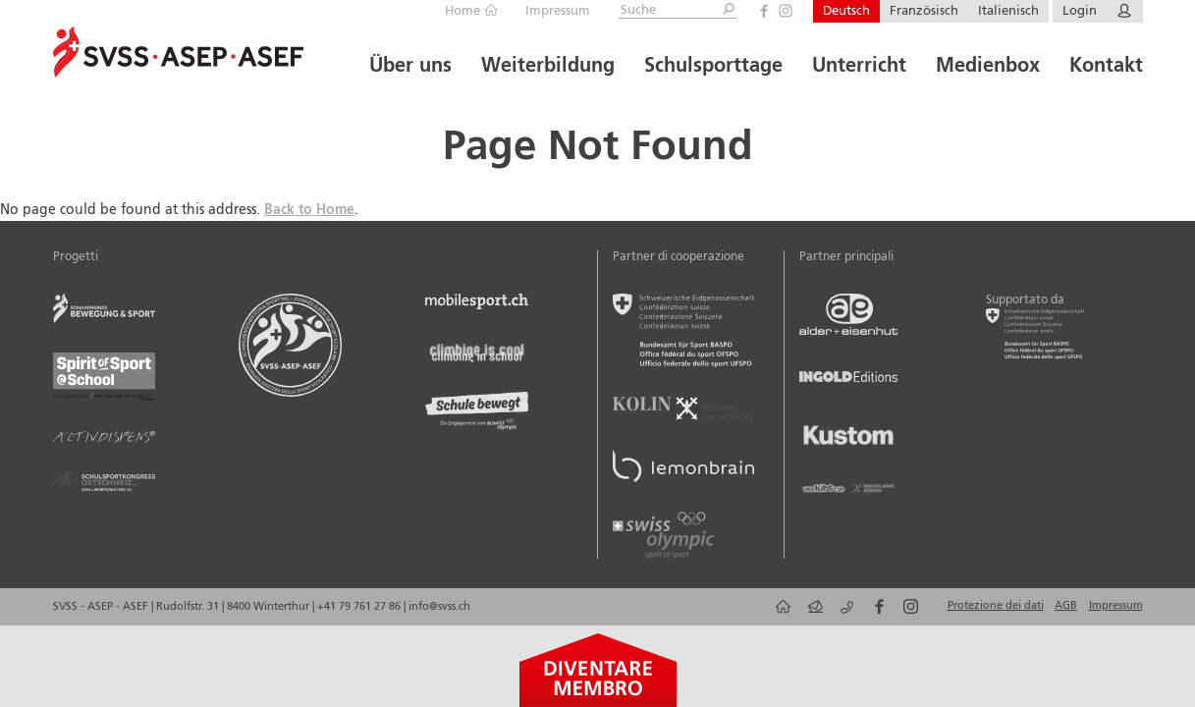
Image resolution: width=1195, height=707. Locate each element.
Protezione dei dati (996, 606)
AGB (1066, 606)
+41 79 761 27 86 (360, 607)
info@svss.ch (439, 607)
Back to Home (309, 210)
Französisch (924, 11)
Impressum (557, 11)
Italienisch (1008, 11)
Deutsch (846, 11)
